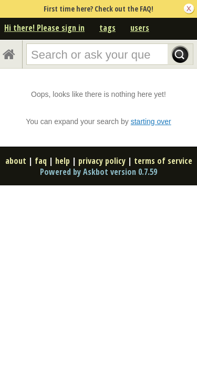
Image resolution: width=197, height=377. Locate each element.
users (139, 28)
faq (41, 161)
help (62, 161)
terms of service (163, 161)
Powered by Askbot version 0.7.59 (98, 172)
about (15, 161)
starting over (151, 121)
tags (107, 28)
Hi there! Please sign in (44, 28)
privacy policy (102, 161)
